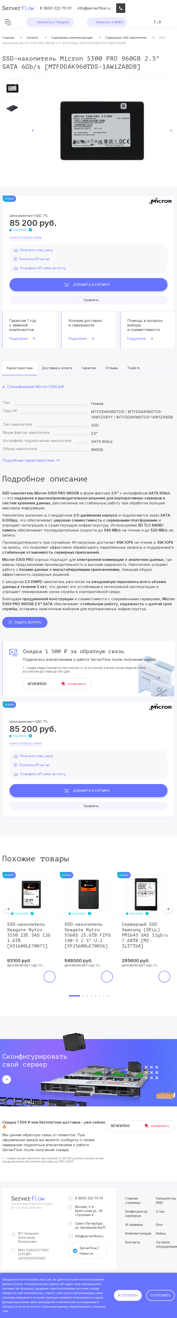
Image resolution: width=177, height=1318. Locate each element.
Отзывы (112, 368)
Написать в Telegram (53, 22)
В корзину (91, 285)
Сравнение (151, 8)
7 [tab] (103, 996)
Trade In (133, 368)
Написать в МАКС (109, 22)
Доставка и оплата (57, 368)
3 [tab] (87, 996)
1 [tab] (74, 996)
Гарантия (89, 368)
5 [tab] (95, 996)
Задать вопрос (28, 622)
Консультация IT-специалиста (120, 8)
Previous (33, 131)
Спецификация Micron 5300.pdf (35, 386)
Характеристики (20, 368)
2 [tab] (83, 996)
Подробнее (18, 338)
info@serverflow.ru (94, 8)
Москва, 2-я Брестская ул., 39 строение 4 (88, 1211)
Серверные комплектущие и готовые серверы (31, 1205)
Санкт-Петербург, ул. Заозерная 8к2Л (90, 1225)
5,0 (157, 22)
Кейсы (161, 1233)
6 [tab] (99, 996)
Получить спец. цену (36, 250)
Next (171, 131)
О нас (160, 1211)
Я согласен (128, 1295)
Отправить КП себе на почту (43, 268)
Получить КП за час (34, 259)
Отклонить (160, 1295)
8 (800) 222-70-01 (56, 8)
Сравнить (91, 300)
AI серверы (134, 1224)
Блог (159, 1224)
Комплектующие (138, 1233)
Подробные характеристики (28, 460)
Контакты (132, 1242)
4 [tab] (91, 996)
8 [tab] (108, 996)
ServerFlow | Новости (89, 1250)
